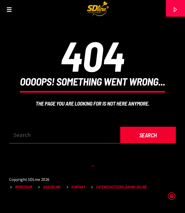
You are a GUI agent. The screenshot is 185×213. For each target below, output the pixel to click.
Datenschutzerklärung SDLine (121, 187)
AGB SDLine (52, 187)
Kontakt (78, 187)
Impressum (23, 187)
